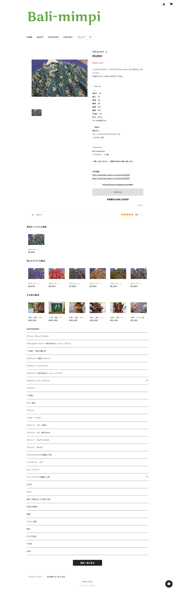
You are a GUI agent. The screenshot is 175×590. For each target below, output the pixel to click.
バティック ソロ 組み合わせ (38, 432)
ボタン (29, 492)
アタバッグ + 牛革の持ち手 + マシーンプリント (45, 373)
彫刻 (28, 529)
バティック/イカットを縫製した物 (39, 455)
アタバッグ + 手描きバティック (38, 358)
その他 (29, 544)
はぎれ (29, 484)
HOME (29, 37)
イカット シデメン (34, 418)
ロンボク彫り (32, 536)
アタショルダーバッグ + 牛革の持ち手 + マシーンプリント (49, 344)
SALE (29, 551)
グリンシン (31, 410)
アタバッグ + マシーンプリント (38, 381)
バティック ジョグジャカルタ (38, 440)
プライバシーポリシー (36, 577)
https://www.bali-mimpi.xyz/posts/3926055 (111, 175)
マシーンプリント (33, 470)
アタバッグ (32, 388)
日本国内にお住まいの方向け (118, 199)
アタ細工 (30, 395)
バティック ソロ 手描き (37, 425)
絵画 (28, 514)
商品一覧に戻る (87, 563)
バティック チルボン (35, 447)
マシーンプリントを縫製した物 (38, 477)
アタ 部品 (31, 403)
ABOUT (40, 37)
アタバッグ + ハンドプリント (37, 366)
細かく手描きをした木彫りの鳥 (38, 499)
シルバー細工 (32, 521)
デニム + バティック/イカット (38, 336)
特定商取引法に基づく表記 (56, 577)
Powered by (87, 585)
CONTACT (68, 37)
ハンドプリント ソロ (35, 462)
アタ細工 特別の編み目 (36, 351)
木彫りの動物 (32, 507)
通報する (140, 205)
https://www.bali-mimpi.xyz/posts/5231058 (111, 178)
